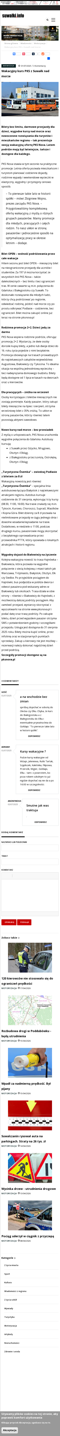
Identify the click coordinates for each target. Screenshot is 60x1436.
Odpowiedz (34, 736)
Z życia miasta (11, 1265)
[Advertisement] (30, 1387)
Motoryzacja (39, 43)
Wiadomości (26, 43)
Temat (4, 856)
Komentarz (7, 870)
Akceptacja (9, 1430)
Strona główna (11, 43)
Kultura (8, 1282)
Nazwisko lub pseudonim (14, 842)
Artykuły (8, 1334)
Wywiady (8, 1308)
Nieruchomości (11, 1343)
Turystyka (9, 1317)
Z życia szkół (10, 1300)
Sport (7, 1274)
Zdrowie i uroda (12, 1351)
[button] (5, 876)
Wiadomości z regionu (15, 1291)
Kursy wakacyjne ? (33, 751)
